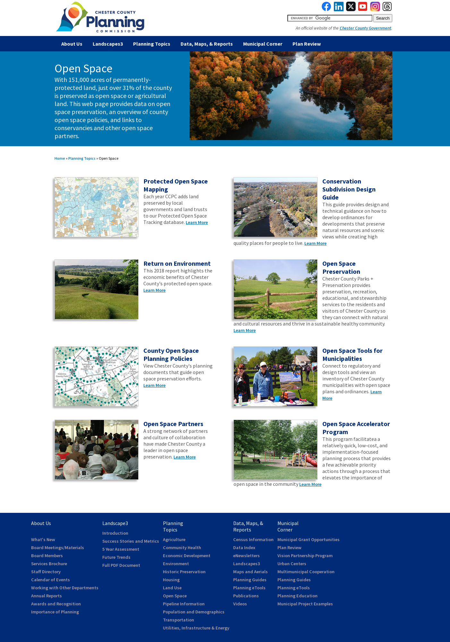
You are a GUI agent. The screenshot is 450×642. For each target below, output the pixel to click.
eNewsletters (246, 555)
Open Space (175, 596)
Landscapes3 (108, 43)
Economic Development (186, 555)
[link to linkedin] (339, 10)
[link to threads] (387, 10)
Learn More (197, 222)
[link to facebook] (326, 10)
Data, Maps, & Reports (207, 43)
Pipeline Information (184, 604)
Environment (176, 563)
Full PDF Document (121, 565)
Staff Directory (46, 572)
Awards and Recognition (56, 604)
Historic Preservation (184, 572)
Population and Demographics (194, 612)
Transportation (178, 620)
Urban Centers (291, 563)
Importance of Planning (55, 612)
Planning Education (297, 596)
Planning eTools (249, 588)
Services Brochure (49, 563)
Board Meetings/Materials (57, 547)
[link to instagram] (375, 10)
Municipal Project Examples (305, 604)
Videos (240, 604)
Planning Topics (151, 43)
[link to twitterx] (351, 10)
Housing (171, 580)
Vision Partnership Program (305, 555)
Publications (246, 596)
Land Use (172, 588)
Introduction (115, 533)
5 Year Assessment (120, 549)
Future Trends (116, 557)
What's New (43, 539)
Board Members (47, 555)
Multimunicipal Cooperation (306, 572)
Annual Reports (46, 596)
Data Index (244, 547)
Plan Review (307, 43)
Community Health (182, 547)
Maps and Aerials (250, 572)
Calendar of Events (50, 580)
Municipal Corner (262, 43)
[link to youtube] (363, 10)
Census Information (253, 539)
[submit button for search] (382, 18)
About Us (71, 43)
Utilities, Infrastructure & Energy (196, 628)
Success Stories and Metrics (130, 541)
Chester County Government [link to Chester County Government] (365, 28)
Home (60, 158)
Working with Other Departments (64, 588)
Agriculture (174, 539)
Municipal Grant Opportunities (308, 539)
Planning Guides (250, 580)
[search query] (329, 18)
